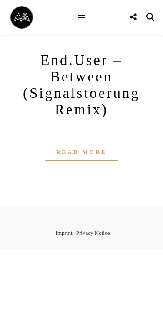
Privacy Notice (93, 233)
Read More (81, 152)
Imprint (64, 233)
